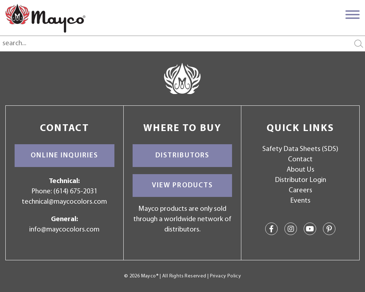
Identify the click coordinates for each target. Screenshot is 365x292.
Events (300, 200)
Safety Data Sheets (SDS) (300, 149)
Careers (300, 190)
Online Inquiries (64, 155)
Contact (300, 159)
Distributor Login (300, 180)
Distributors (182, 155)
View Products (182, 185)
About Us (300, 169)
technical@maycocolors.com (64, 201)
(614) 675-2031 (75, 191)
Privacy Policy (225, 276)
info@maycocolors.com (64, 229)
